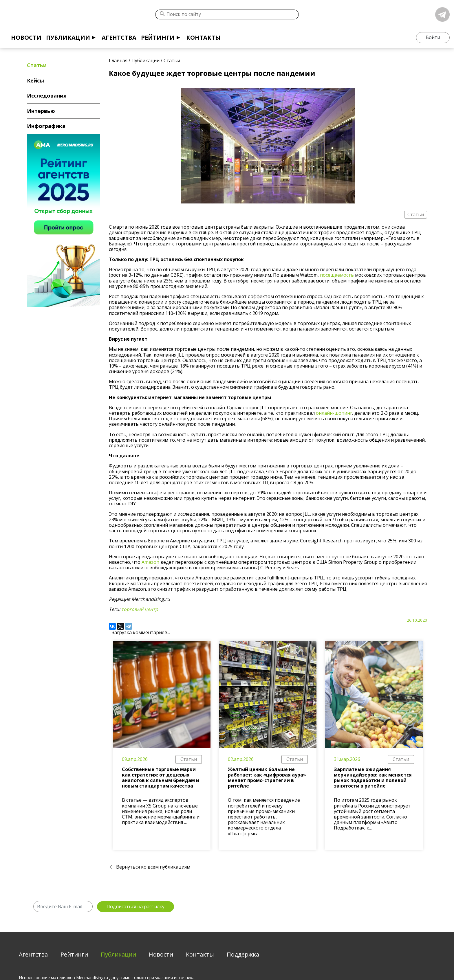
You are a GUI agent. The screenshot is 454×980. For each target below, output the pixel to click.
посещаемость (337, 275)
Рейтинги (158, 37)
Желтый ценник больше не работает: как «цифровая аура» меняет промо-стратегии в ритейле (267, 777)
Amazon (150, 562)
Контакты (203, 37)
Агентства (119, 37)
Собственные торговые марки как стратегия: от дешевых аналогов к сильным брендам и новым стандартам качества (160, 777)
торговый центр (139, 609)
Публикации (68, 37)
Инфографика (46, 125)
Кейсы (35, 80)
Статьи (188, 759)
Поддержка (243, 954)
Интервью (41, 110)
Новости (26, 37)
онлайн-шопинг (334, 413)
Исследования (47, 95)
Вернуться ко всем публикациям (153, 867)
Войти (433, 37)
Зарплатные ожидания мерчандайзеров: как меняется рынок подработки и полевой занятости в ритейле (373, 777)
